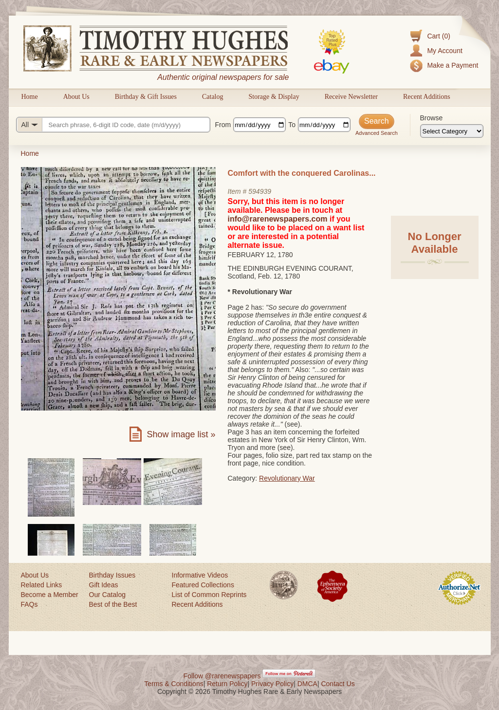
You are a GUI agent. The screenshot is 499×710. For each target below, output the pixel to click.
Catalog (212, 96)
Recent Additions (426, 96)
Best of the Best (113, 604)
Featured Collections (203, 585)
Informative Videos (200, 575)
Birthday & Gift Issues (146, 96)
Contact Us (337, 684)
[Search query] (113, 124)
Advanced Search (376, 133)
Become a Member (49, 594)
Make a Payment (452, 65)
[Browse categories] (451, 131)
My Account (444, 51)
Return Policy (227, 684)
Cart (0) (438, 36)
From (223, 125)
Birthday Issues (112, 575)
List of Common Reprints (209, 594)
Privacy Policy (272, 684)
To (292, 125)
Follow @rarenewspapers (222, 676)
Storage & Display (273, 96)
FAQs (29, 604)
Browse (431, 118)
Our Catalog (107, 594)
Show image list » (181, 434)
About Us (76, 96)
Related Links (41, 585)
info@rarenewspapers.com (278, 219)
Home (29, 96)
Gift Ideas (103, 585)
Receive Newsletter (351, 96)
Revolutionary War (287, 478)
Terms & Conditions (173, 684)
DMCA (307, 684)
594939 (259, 191)
